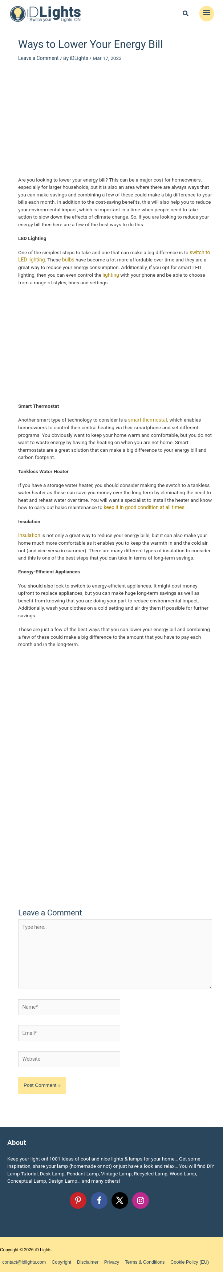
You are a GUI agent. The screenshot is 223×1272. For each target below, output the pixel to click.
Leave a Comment (38, 58)
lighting (110, 274)
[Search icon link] (186, 14)
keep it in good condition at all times (143, 506)
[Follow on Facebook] (99, 1197)
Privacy (105, 1259)
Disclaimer (83, 1259)
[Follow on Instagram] (140, 1197)
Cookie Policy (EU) (178, 1259)
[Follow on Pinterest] (78, 1197)
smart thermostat (147, 419)
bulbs (68, 259)
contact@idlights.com (22, 1259)
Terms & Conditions (136, 1259)
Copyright (58, 1259)
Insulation (29, 534)
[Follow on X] (120, 1197)
